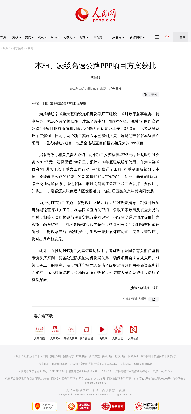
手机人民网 (70, 331)
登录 (183, 37)
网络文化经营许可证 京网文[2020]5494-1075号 (78, 378)
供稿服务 (107, 356)
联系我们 (172, 356)
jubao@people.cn (143, 363)
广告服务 (81, 356)
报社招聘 (55, 356)
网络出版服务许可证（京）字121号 (128, 378)
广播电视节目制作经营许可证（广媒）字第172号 (144, 371)
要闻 (30, 48)
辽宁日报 (115, 88)
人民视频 (102, 331)
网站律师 (146, 356)
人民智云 (117, 331)
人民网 (5, 48)
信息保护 (159, 356)
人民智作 (133, 331)
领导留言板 (86, 331)
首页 (3, 37)
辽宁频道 (18, 48)
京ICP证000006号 (161, 378)
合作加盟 (94, 356)
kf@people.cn (59, 363)
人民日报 (39, 331)
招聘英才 (68, 356)
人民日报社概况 (23, 356)
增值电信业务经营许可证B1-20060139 (90, 371)
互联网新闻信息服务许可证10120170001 (41, 371)
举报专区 (100, 37)
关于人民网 (41, 356)
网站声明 (133, 356)
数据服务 (120, 356)
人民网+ (55, 331)
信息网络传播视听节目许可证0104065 (27, 378)
